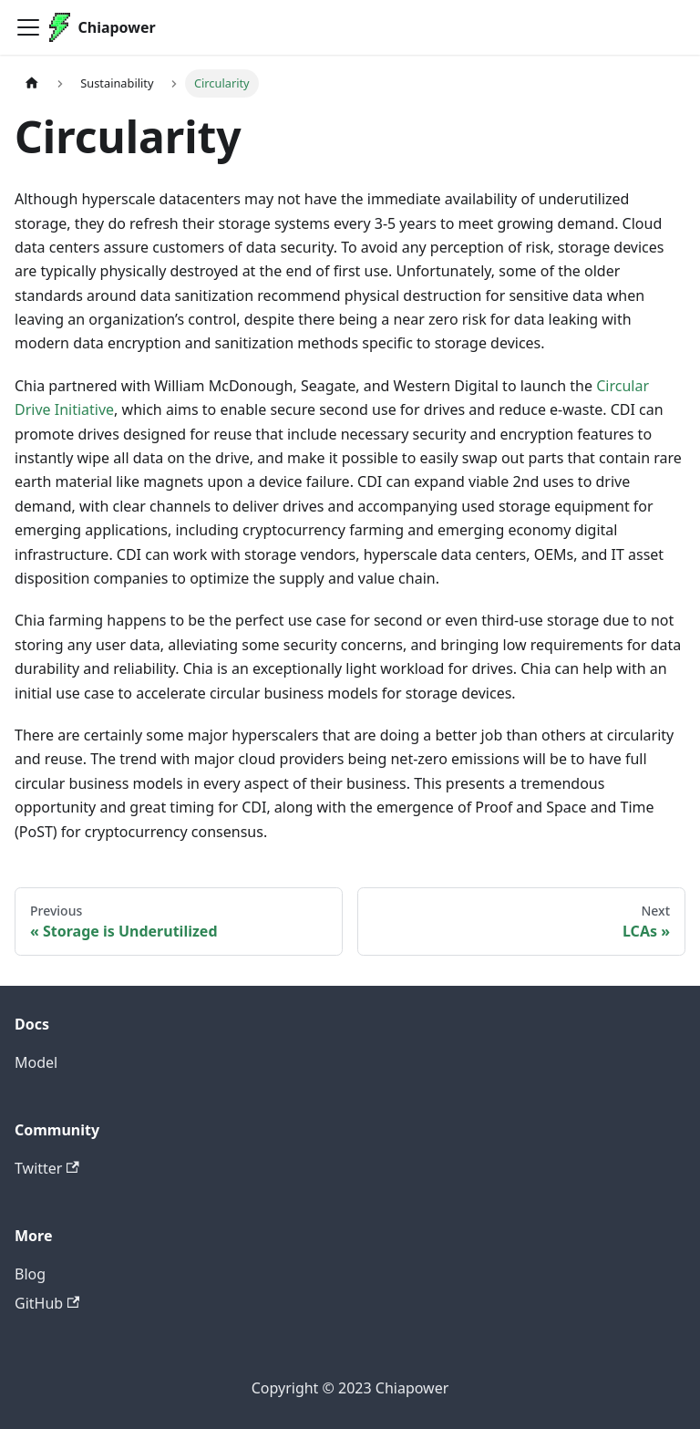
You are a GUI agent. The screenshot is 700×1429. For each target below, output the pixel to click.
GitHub (47, 1303)
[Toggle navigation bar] (28, 27)
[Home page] (32, 83)
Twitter (47, 1168)
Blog (30, 1274)
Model (36, 1062)
